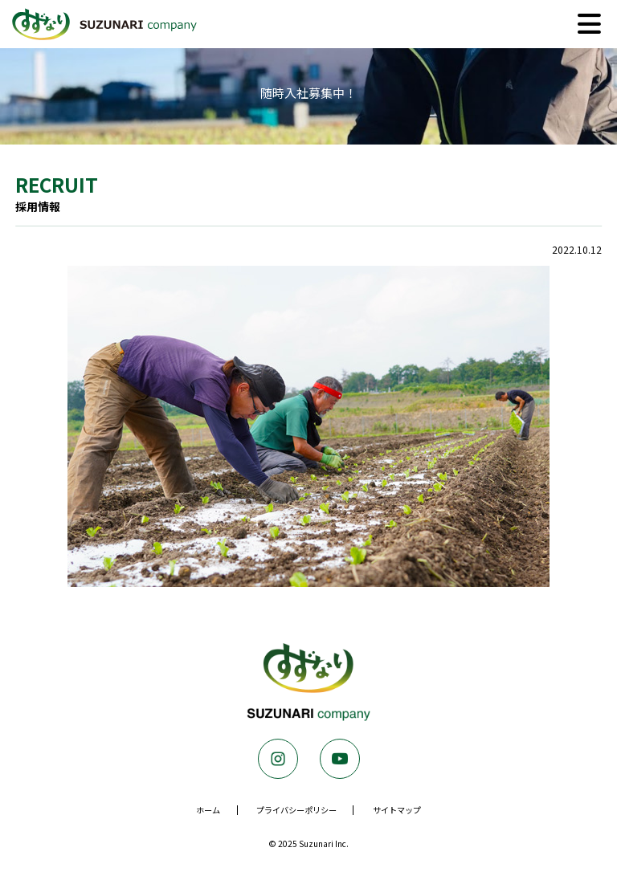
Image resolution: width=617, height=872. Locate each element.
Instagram (278, 759)
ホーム (208, 810)
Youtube (340, 759)
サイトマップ (397, 810)
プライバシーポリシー (296, 810)
